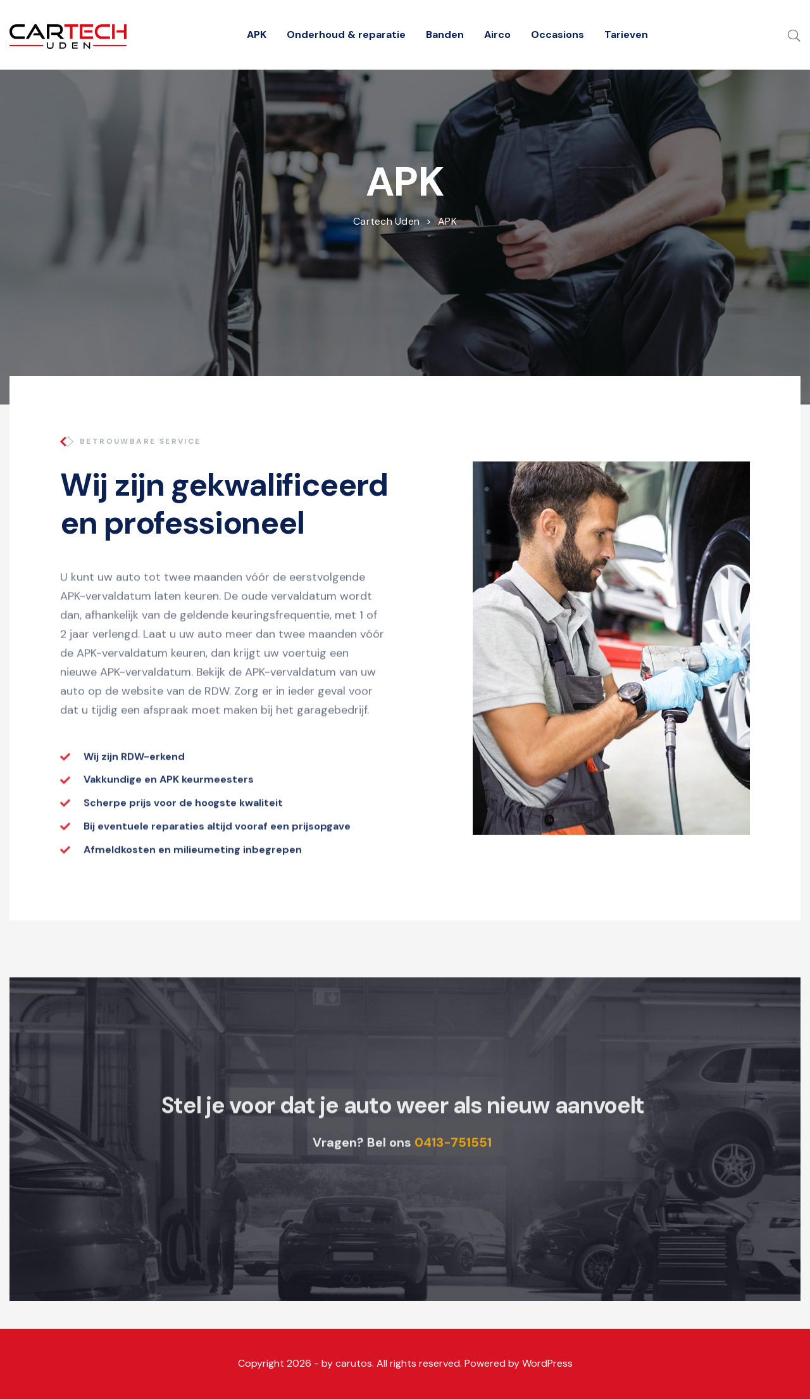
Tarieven (626, 34)
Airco (497, 34)
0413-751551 (453, 1159)
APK (256, 34)
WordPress (547, 1363)
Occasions (557, 34)
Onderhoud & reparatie (346, 34)
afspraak (166, 726)
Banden (445, 34)
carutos (353, 1363)
